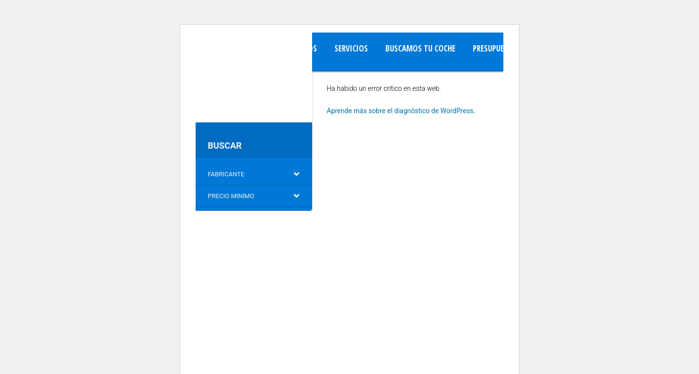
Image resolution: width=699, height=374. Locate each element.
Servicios (351, 48)
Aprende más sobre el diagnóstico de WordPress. (401, 111)
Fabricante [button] (254, 174)
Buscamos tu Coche (420, 48)
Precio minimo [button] (254, 196)
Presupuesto (495, 48)
